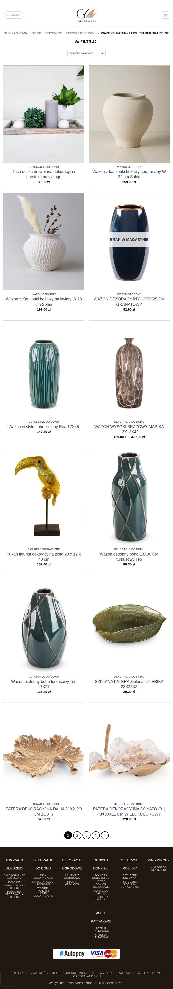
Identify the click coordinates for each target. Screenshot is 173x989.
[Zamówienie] (86, 53)
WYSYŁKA (107, 972)
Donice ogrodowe (101, 885)
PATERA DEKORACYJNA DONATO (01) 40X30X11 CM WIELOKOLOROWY (129, 811)
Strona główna (16, 33)
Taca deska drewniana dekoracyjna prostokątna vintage (44, 174)
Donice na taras (100, 898)
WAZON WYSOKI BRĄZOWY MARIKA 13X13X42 (129, 429)
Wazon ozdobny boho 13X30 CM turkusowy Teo (129, 557)
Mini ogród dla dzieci (158, 868)
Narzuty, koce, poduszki (43, 882)
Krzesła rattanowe (101, 935)
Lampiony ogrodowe (72, 876)
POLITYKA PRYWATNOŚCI (30, 972)
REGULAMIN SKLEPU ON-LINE (74, 972)
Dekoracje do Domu (81, 33)
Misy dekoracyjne (43, 876)
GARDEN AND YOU (87, 976)
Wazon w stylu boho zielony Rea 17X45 (44, 426)
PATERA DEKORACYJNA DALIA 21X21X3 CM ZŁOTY (44, 811)
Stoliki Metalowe (72, 882)
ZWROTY (142, 972)
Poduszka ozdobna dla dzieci (14, 894)
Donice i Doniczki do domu (101, 878)
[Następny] (105, 835)
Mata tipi (14, 881)
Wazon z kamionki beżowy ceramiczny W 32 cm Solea (129, 174)
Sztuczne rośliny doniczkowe (130, 884)
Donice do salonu (100, 891)
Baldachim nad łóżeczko (14, 876)
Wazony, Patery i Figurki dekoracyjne (43, 892)
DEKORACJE (54, 33)
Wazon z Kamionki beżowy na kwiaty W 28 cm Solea (44, 302)
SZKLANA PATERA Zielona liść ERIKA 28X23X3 (129, 684)
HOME (156, 972)
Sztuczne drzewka (130, 876)
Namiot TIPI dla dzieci (14, 886)
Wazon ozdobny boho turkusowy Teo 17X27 (44, 684)
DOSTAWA (125, 972)
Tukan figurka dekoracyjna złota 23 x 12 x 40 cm (44, 557)
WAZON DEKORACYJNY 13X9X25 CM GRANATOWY (129, 302)
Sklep (36, 33)
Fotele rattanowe (101, 929)
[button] (14, 15)
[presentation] (9, 979)
